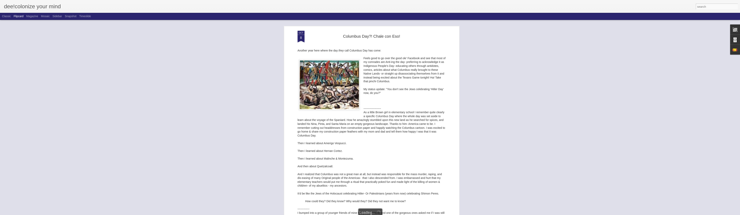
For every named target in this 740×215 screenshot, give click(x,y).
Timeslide (85, 16)
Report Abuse (394, 213)
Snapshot (70, 16)
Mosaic (45, 16)
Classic (6, 16)
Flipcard (19, 16)
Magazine (32, 16)
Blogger (382, 213)
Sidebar (57, 16)
